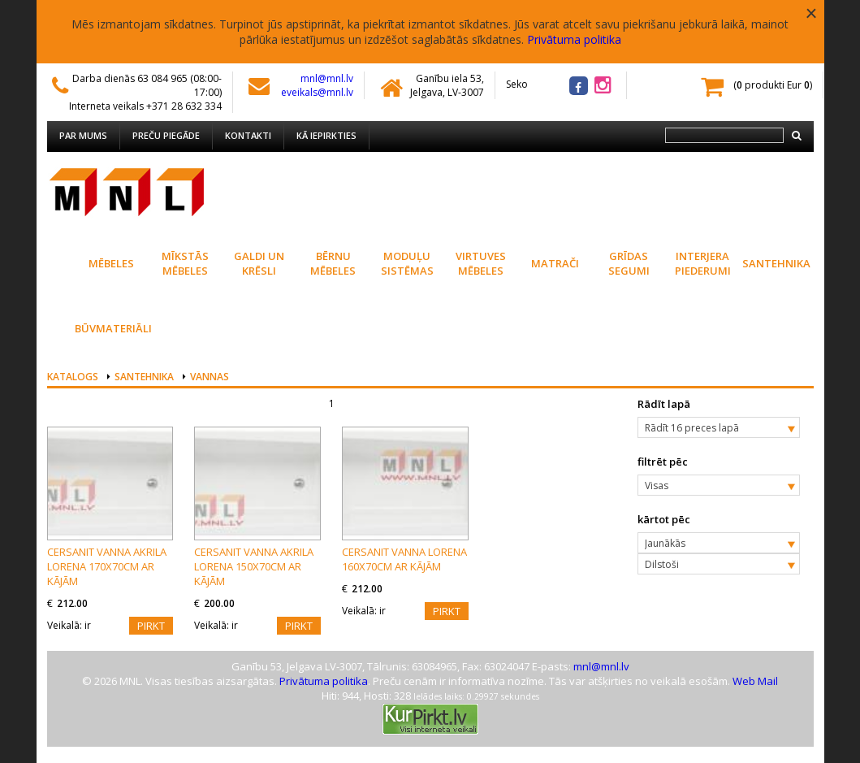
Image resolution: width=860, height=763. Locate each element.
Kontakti (248, 135)
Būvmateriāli (112, 328)
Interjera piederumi (703, 263)
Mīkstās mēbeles (185, 263)
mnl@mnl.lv (326, 78)
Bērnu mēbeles (333, 263)
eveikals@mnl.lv (317, 92)
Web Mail (755, 681)
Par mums (83, 135)
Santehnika (776, 263)
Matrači (555, 263)
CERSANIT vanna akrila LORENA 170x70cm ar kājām (106, 566)
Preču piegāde (166, 135)
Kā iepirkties (326, 135)
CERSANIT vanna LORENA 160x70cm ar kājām (404, 559)
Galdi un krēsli (259, 263)
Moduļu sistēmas (407, 263)
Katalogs (72, 377)
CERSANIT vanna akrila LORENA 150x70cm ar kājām (253, 566)
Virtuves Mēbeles (481, 263)
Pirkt (151, 625)
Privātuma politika (574, 39)
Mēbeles (111, 263)
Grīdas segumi (629, 263)
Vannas (209, 377)
